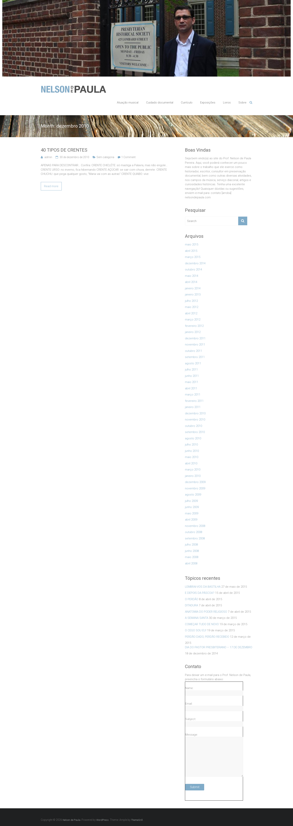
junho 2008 (192, 551)
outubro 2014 (193, 269)
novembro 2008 (195, 526)
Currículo (186, 102)
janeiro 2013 (193, 294)
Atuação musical (127, 102)
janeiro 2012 (193, 332)
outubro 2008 (193, 532)
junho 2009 (192, 507)
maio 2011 (191, 382)
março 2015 (192, 257)
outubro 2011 (193, 351)
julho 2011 (191, 369)
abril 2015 (191, 251)
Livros (227, 102)
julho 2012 (191, 301)
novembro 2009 (195, 488)
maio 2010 (191, 457)
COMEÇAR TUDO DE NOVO (202, 624)
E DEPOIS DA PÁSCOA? (199, 593)
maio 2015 (191, 244)
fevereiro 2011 (194, 401)
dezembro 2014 (195, 263)
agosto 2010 (193, 438)
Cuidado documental (159, 102)
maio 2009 (191, 513)
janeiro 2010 (193, 476)
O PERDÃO (191, 599)
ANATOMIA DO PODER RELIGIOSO (206, 611)
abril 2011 (191, 388)
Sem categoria (105, 157)
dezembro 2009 (195, 482)
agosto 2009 (193, 494)
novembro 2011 (195, 344)
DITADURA (191, 605)
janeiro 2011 (193, 407)
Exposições (207, 102)
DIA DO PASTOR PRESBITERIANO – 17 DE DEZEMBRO (218, 647)
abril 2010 (191, 463)
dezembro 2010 (195, 413)
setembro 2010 (195, 432)
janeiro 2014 (193, 288)
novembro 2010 (195, 419)
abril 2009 (191, 519)
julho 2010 (191, 444)
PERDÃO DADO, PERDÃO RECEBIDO (207, 636)
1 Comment (128, 157)
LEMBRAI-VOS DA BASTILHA (203, 586)
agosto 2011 (193, 363)
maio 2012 (191, 307)
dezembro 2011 (195, 338)
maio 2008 (191, 557)
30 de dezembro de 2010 (74, 157)
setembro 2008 (195, 538)
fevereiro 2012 (194, 326)
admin (48, 157)
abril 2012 (191, 313)
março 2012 (192, 319)
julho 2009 (191, 501)
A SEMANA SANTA (196, 618)
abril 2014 (191, 282)
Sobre (242, 102)
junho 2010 (192, 451)
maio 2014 (191, 276)
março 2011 (192, 394)
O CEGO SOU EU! (195, 630)
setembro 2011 (195, 357)
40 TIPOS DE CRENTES (64, 150)
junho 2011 (192, 376)
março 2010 (192, 469)
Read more (51, 186)
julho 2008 (191, 544)
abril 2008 (191, 563)
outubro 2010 (193, 426)
